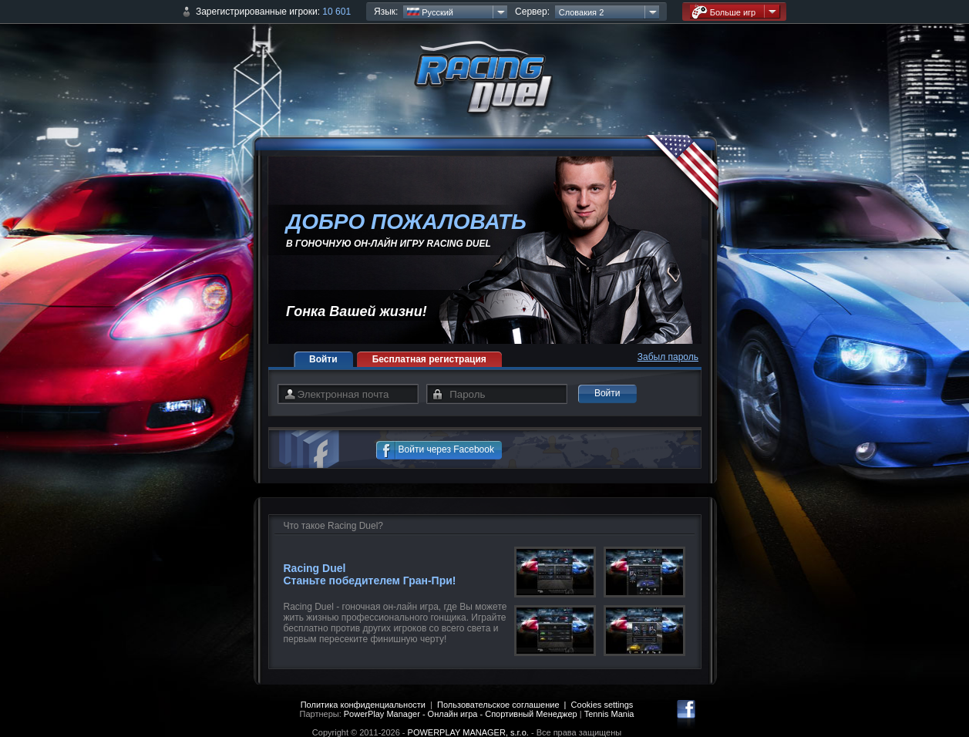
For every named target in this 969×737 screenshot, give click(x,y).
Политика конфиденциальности (363, 704)
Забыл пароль (668, 357)
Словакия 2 (581, 12)
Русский (430, 12)
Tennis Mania (609, 713)
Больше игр (723, 12)
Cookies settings (602, 704)
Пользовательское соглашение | (504, 704)
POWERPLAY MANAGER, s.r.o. (468, 732)
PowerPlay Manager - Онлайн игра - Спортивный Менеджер (460, 713)
